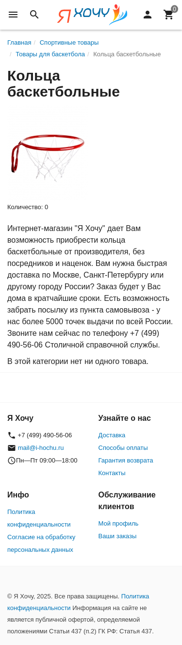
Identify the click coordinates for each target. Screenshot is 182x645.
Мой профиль (119, 523)
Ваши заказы (118, 536)
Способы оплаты (123, 447)
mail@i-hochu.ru (41, 447)
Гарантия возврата (126, 460)
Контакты (112, 473)
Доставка (112, 435)
